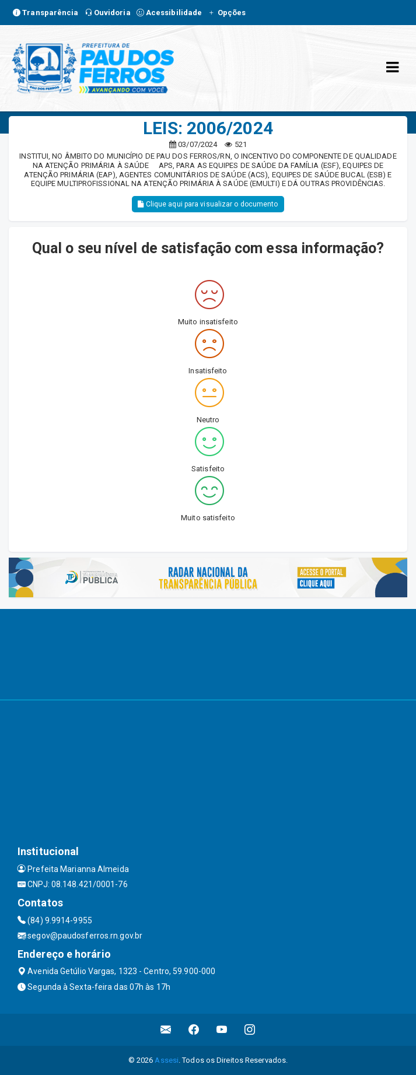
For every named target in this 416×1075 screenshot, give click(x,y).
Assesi (167, 1060)
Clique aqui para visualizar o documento (208, 204)
